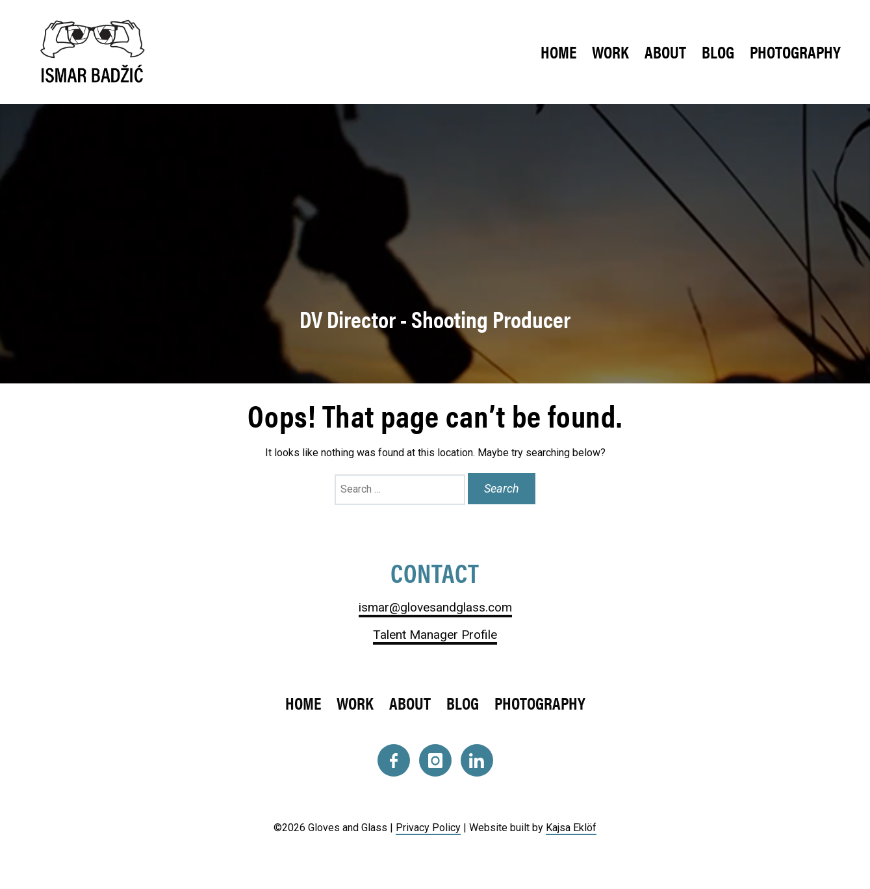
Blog (718, 52)
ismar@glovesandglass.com (435, 607)
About (665, 52)
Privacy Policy (428, 827)
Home (558, 52)
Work (610, 52)
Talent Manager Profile (435, 634)
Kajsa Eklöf (571, 827)
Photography (795, 52)
